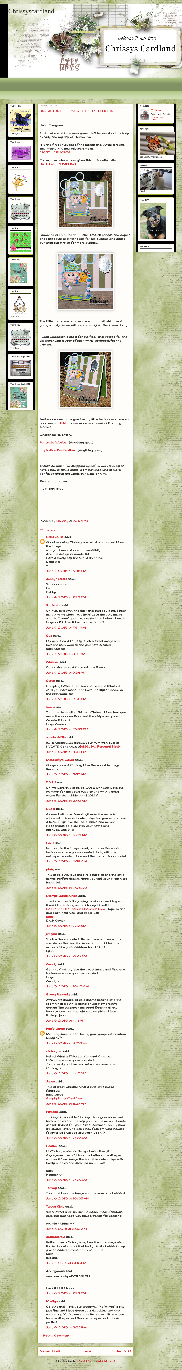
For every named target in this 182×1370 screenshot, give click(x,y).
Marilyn (52, 1301)
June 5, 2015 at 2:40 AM (66, 800)
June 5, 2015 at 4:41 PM (65, 1020)
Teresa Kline (55, 1206)
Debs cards (54, 537)
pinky (50, 869)
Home (86, 1351)
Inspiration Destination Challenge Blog (75, 909)
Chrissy (157, 110)
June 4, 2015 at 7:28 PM (66, 597)
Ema (49, 916)
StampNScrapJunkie (61, 895)
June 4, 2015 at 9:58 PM (66, 699)
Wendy (51, 964)
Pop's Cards (55, 1028)
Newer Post (50, 1351)
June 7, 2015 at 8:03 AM (66, 1228)
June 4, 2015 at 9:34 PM (66, 672)
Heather (52, 1146)
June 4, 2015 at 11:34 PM (66, 752)
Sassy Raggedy (58, 994)
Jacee (50, 1081)
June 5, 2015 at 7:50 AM (66, 956)
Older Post (121, 1351)
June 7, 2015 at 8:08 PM (66, 1263)
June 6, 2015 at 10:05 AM (67, 1198)
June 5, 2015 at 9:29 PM (66, 1043)
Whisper (52, 662)
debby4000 (56, 579)
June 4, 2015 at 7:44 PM (66, 627)
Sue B (51, 808)
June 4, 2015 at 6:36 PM (66, 571)
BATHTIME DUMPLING (58, 164)
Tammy (51, 1188)
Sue (49, 635)
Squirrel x (53, 605)
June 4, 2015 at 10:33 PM (67, 729)
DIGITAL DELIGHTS (55, 152)
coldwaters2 (55, 1237)
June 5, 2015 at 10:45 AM (67, 986)
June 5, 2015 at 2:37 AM (66, 774)
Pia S (50, 843)
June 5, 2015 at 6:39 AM (66, 861)
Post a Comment (56, 1335)
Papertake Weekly (53, 442)
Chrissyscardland (31, 11)
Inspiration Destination (57, 450)
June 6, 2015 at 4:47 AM (66, 1073)
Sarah (50, 680)
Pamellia (52, 1111)
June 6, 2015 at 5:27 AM (66, 1103)
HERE (63, 423)
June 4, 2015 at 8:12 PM (65, 654)
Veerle (50, 707)
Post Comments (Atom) (96, 1361)
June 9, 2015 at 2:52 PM (66, 1327)
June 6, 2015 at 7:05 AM (66, 1180)
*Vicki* (51, 782)
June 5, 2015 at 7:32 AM (66, 926)
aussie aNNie (55, 737)
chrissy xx (54, 1051)
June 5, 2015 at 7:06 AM (66, 887)
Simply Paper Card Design (66, 1098)
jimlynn (51, 934)
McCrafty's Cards (60, 760)
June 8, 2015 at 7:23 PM (66, 1293)
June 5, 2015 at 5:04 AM (66, 835)
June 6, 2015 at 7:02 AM (66, 1138)
